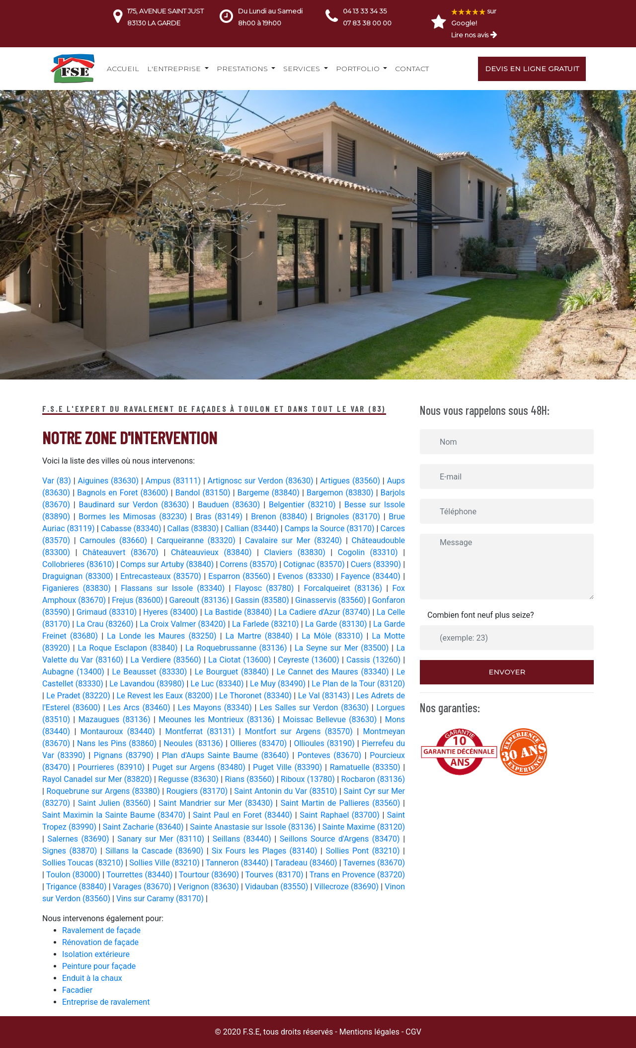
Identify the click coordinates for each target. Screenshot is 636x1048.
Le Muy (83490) (279, 683)
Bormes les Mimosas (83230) (134, 516)
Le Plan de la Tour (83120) (358, 683)
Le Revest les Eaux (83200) (166, 695)
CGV (413, 1032)
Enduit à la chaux (92, 978)
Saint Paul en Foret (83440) (244, 815)
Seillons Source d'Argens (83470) (341, 839)
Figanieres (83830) (78, 588)
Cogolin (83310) (370, 552)
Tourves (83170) (275, 874)
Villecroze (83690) (348, 886)
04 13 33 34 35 (365, 11)
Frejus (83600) (138, 600)
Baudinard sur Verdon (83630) (136, 504)
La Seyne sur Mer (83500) (343, 648)
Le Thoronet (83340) (256, 695)
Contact (412, 68)
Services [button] (302, 68)
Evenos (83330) (307, 576)
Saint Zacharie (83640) (144, 827)
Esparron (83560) (240, 576)
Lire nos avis (469, 35)
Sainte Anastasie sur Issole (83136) (254, 827)
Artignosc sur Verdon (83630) (262, 480)
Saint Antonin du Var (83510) (286, 791)
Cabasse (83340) (132, 528)
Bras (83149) (220, 516)
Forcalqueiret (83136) (345, 588)
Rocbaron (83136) (373, 779)
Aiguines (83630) (109, 480)
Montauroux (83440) (119, 731)
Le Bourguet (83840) (233, 671)
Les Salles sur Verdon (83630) (315, 707)
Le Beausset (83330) (151, 671)
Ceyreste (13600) (310, 660)
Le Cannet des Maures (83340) (334, 671)
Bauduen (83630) (230, 504)
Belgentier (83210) (304, 504)
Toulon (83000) (74, 874)
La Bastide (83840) (239, 612)
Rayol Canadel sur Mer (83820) (98, 779)
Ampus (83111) (174, 480)
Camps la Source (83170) (331, 528)
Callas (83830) (194, 528)
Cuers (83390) (377, 564)
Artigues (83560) (351, 480)
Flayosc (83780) (266, 588)
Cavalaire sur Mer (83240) (295, 540)
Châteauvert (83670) (122, 552)
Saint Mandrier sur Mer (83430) (217, 803)
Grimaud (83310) (108, 612)
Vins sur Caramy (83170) (160, 898)
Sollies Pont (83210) (364, 851)
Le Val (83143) (325, 695)
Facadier (77, 990)
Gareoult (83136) (200, 600)
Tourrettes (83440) (140, 874)
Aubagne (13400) (74, 671)
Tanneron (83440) (238, 862)
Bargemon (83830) (341, 492)
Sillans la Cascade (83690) (155, 851)
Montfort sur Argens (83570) (301, 731)
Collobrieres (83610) (79, 564)
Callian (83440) (252, 528)
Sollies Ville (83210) (165, 862)
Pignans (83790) (125, 755)
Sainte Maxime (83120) (363, 827)
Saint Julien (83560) (116, 803)
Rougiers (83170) (198, 791)
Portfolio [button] (359, 68)
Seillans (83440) (243, 839)
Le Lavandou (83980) (147, 683)
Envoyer (506, 671)
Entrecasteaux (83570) (162, 576)
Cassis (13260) (374, 660)
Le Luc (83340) (218, 683)
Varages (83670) (143, 886)
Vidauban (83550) (277, 886)
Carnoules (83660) (115, 540)
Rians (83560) (250, 779)
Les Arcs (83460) (140, 707)
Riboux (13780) (309, 779)
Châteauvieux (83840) (214, 552)
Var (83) (58, 480)
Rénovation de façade (100, 942)
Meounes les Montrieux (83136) (218, 719)
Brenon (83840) (281, 516)
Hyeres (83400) (171, 612)
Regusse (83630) (189, 779)
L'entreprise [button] (175, 68)
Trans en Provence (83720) (357, 874)
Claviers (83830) (297, 552)
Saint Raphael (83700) (341, 815)
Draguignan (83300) (79, 576)
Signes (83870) (71, 851)
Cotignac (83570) (315, 564)
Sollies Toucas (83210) (83, 862)
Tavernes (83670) (374, 862)
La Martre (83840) (261, 636)
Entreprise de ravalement (106, 1002)
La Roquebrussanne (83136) (237, 648)
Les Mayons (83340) (216, 707)
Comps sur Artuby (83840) (168, 564)
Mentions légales (369, 1032)
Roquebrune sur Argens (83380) (104, 791)
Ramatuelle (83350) (366, 767)
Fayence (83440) (372, 576)
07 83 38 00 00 (367, 23)
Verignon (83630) (209, 886)
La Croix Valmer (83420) (184, 624)
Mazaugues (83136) (116, 719)
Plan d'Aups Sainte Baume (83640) (227, 755)
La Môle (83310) (334, 636)
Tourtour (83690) (210, 874)
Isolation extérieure (96, 954)
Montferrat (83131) (202, 731)
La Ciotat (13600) (240, 660)
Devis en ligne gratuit (532, 68)
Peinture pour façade (99, 966)
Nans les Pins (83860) (118, 743)
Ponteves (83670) (331, 755)
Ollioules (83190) (325, 743)
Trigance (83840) (77, 886)
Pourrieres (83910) (113, 767)
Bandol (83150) (204, 492)
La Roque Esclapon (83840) (129, 648)
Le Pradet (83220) (79, 695)
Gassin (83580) (263, 600)
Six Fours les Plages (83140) (266, 851)
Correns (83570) (249, 564)
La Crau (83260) (106, 624)
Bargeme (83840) (270, 492)
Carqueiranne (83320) (198, 540)
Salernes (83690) (79, 839)
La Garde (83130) (337, 624)
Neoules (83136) (194, 743)
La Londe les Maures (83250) (163, 636)
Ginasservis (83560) (331, 600)
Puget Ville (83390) (289, 767)
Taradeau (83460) (306, 862)
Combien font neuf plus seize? (480, 615)
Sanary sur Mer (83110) (162, 839)
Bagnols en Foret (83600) (124, 492)
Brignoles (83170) (350, 516)
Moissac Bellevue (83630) (331, 719)
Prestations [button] (243, 68)
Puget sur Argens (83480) (200, 767)
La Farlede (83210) (266, 624)
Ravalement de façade (101, 930)
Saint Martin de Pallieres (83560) (342, 803)
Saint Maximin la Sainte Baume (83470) (115, 815)
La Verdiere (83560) (167, 660)
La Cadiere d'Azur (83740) (325, 612)
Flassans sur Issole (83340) (175, 588)
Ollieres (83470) (259, 743)
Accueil (123, 68)
